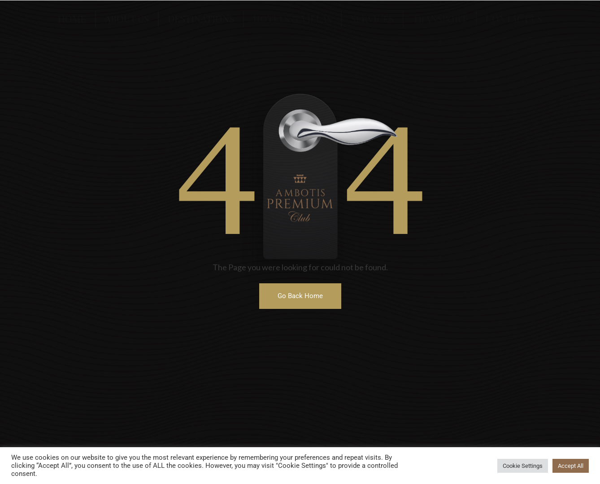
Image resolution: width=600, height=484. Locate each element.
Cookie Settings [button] (523, 465)
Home (72, 18)
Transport (440, 18)
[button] (300, 296)
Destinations (201, 18)
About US (127, 18)
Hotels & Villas (292, 18)
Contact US (514, 18)
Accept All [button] (570, 465)
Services (372, 18)
